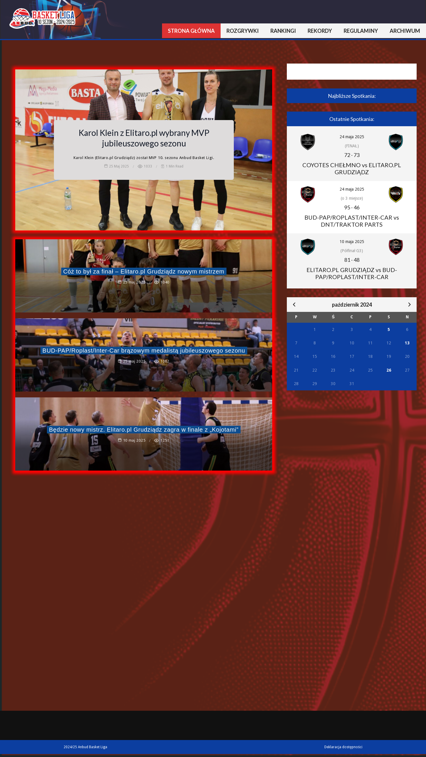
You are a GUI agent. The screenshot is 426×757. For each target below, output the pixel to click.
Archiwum (405, 31)
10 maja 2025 (352, 241)
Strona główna (191, 31)
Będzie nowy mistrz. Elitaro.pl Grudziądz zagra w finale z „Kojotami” (143, 429)
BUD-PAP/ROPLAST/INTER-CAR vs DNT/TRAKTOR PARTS (351, 221)
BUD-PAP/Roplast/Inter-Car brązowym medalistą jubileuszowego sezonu (143, 350)
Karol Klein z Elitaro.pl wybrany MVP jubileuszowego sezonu (144, 138)
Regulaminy (361, 31)
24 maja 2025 (352, 136)
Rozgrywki (242, 31)
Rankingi (283, 31)
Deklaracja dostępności (343, 747)
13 (407, 343)
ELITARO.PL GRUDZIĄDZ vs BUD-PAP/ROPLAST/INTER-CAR (351, 273)
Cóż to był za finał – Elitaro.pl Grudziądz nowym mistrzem (143, 271)
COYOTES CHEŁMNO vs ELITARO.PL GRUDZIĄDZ (351, 168)
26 (388, 370)
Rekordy (320, 31)
